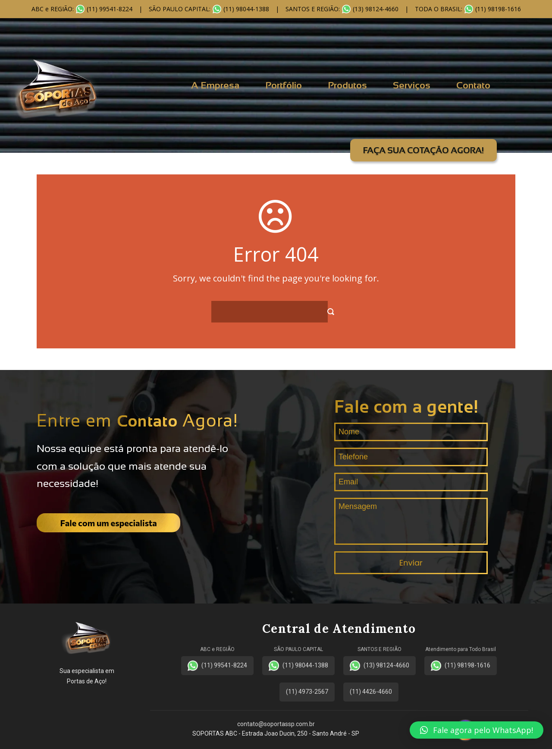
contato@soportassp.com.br (276, 724)
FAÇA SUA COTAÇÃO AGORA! (423, 150)
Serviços (411, 85)
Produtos (347, 85)
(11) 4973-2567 (307, 691)
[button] (476, 730)
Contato (473, 85)
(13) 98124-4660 (379, 666)
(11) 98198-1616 (460, 666)
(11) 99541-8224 (217, 666)
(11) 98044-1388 (298, 666)
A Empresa (215, 85)
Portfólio (283, 85)
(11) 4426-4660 (371, 691)
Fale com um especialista (108, 523)
